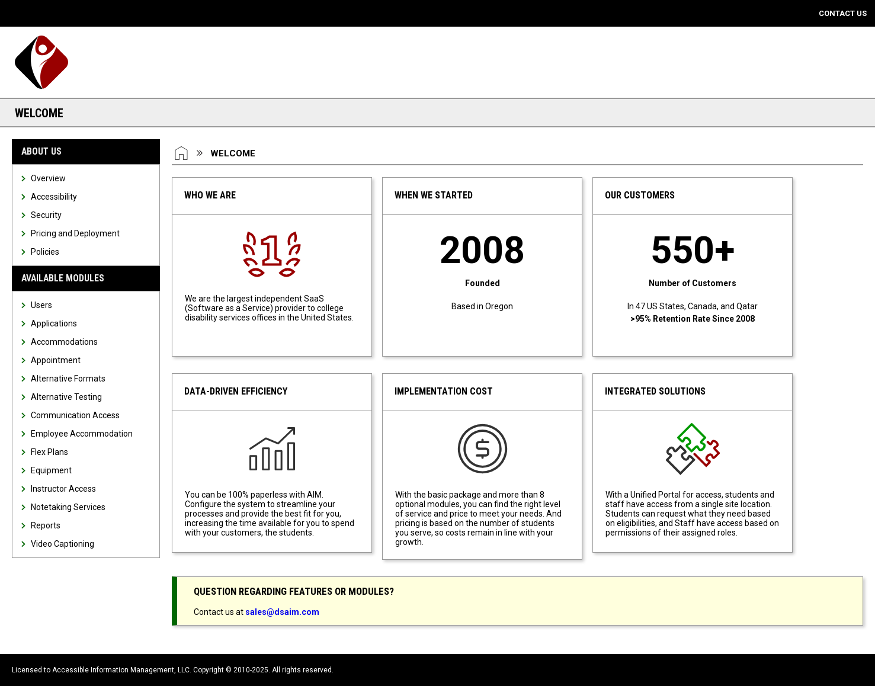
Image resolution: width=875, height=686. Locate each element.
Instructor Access (63, 488)
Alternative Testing (66, 397)
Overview (48, 178)
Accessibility (54, 196)
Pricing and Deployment (75, 233)
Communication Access (75, 415)
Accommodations (64, 342)
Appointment (56, 360)
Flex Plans (49, 452)
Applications (54, 323)
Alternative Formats (68, 378)
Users (41, 305)
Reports (45, 525)
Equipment (51, 470)
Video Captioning (62, 544)
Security (46, 215)
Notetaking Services (68, 507)
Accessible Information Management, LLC (121, 670)
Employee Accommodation (82, 433)
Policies (45, 252)
